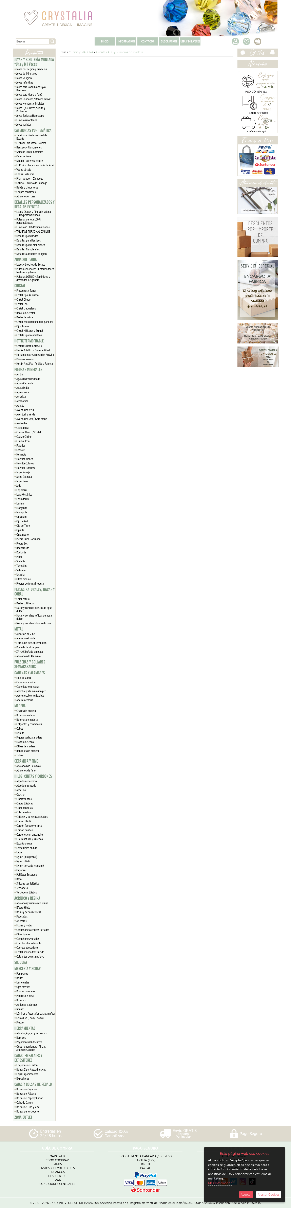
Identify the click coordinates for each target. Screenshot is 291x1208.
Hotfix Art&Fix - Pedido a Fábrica (34, 363)
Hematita (21, 454)
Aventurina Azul (25, 410)
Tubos (19, 755)
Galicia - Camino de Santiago (31, 183)
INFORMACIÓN (126, 41)
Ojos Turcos (22, 326)
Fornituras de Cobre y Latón (31, 643)
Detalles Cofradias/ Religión (31, 254)
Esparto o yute (24, 843)
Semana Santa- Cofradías (29, 152)
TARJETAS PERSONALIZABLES (33, 231)
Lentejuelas (22, 982)
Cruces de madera (26, 711)
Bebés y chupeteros (27, 187)
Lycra (19, 852)
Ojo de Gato (22, 521)
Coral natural (23, 599)
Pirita (19, 557)
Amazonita (22, 401)
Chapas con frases (26, 192)
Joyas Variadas (23, 124)
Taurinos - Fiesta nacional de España (31, 136)
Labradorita (22, 499)
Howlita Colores (25, 463)
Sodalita (20, 561)
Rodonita (21, 552)
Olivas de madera (25, 746)
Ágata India (22, 388)
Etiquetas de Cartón (27, 1065)
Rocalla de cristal (25, 313)
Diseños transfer (25, 359)
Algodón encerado (26, 781)
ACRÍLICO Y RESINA (27, 898)
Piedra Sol (21, 543)
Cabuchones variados (27, 939)
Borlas (19, 978)
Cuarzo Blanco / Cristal (28, 432)
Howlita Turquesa (25, 468)
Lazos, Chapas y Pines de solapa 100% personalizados (33, 213)
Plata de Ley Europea (27, 647)
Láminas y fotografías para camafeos (35, 1013)
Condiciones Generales (57, 1183)
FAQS (57, 1179)
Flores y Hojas (24, 925)
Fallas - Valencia (25, 174)
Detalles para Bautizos (28, 240)
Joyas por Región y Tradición (31, 69)
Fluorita (20, 445)
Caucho (20, 794)
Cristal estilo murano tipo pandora (34, 322)
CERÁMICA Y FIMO (26, 761)
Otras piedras (23, 579)
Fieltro (20, 1022)
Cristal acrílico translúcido (30, 952)
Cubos (19, 728)
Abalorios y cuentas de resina (32, 903)
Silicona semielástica (27, 883)
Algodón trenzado (26, 785)
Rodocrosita (22, 548)
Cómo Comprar (57, 1159)
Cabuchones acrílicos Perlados (32, 930)
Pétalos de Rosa (25, 996)
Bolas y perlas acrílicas (28, 912)
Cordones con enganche (29, 834)
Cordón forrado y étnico (29, 825)
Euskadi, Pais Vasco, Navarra (31, 143)
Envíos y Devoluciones (57, 1167)
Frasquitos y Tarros (26, 290)
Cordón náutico (24, 830)
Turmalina (21, 566)
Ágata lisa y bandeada (28, 379)
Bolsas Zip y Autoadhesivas (31, 1069)
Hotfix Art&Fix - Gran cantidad (33, 350)
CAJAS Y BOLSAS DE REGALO (33, 1084)
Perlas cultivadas (25, 603)
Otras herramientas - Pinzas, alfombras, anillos (31, 1048)
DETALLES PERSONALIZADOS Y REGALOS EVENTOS (34, 204)
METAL (18, 629)
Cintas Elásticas (24, 803)
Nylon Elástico (24, 861)
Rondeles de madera (27, 751)
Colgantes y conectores (29, 724)
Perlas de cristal (25, 317)
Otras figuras (23, 934)
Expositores (22, 1078)
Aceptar (246, 1194)
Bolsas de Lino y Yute (28, 1107)
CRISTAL (19, 286)
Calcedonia (22, 428)
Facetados (21, 916)
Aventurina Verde (25, 414)
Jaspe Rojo (22, 481)
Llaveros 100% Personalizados (33, 227)
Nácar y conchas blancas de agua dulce (34, 609)
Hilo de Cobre (24, 678)
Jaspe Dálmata (24, 477)
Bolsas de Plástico (26, 1093)
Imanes (20, 1009)
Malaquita (21, 512)
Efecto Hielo (23, 907)
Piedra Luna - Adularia (28, 539)
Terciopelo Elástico (26, 892)
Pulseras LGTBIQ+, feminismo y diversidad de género (33, 278)
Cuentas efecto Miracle (28, 943)
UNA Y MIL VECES (190, 41)
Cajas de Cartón (24, 1102)
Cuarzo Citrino (24, 436)
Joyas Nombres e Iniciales (30, 103)
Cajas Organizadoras (27, 1074)
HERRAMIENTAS (25, 1028)
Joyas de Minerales (26, 73)
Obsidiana (21, 517)
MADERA (20, 706)
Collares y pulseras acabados (31, 817)
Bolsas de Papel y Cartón (29, 1098)
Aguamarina (22, 392)
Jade (18, 485)
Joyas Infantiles (24, 82)
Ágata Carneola (24, 383)
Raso (19, 879)
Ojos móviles (23, 987)
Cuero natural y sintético (29, 839)
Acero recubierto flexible (30, 695)
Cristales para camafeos (29, 335)
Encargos (57, 1171)
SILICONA (20, 962)
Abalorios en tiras (25, 196)
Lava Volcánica (24, 494)
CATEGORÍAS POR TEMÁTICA (33, 130)
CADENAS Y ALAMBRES (29, 673)
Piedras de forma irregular (30, 583)
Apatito (20, 405)
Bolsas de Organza (26, 1089)
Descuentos (57, 1175)
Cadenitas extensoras (27, 687)
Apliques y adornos (26, 1004)
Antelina (21, 790)
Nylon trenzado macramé (30, 866)
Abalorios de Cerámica (28, 766)
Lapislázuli (22, 490)
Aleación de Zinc (25, 634)
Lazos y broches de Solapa (30, 264)
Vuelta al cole (23, 169)
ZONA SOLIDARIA (25, 259)
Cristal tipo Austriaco (27, 295)
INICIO (105, 41)
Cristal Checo (23, 299)
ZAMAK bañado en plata (29, 652)
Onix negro (22, 534)
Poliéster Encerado (26, 874)
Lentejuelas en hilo (26, 848)
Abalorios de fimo (26, 770)
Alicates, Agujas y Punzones (31, 1033)
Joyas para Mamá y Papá (29, 94)
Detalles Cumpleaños (28, 249)
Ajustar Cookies (268, 1194)
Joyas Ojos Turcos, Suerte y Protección (30, 109)
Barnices (21, 1037)
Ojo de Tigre (23, 525)
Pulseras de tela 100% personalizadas (28, 221)
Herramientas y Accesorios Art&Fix (35, 355)
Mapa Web (57, 1155)
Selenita (20, 570)
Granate (20, 450)
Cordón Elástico (24, 821)
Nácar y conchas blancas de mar (33, 623)
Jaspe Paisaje (23, 472)
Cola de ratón (23, 812)
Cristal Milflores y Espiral (29, 330)
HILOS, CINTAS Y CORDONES (33, 776)
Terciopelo (22, 888)
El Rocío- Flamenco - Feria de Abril (35, 165)
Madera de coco (25, 742)
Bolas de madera (25, 715)
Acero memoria (24, 700)
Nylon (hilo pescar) (26, 857)
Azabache (21, 423)
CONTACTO (147, 41)
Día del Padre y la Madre (29, 161)
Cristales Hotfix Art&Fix (29, 346)
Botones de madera (27, 719)
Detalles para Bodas (27, 236)
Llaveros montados (26, 120)
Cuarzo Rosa (23, 441)
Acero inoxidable (25, 638)
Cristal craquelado (26, 308)
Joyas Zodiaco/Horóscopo (30, 115)
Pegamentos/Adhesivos (29, 1042)
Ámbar (19, 374)
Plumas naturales (25, 991)
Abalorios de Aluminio (28, 656)
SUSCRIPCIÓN (169, 41)
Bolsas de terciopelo (27, 1111)
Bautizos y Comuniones (29, 147)
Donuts (20, 733)
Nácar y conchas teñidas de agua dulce (34, 617)
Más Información (220, 1183)
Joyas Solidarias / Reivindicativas (33, 99)
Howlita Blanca (24, 459)
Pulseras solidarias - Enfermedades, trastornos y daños (35, 270)
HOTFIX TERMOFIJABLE (29, 341)
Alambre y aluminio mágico (31, 691)
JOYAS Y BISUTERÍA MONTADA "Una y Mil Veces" (34, 62)
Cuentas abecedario (27, 947)
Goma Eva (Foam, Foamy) (30, 1018)
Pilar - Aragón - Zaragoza (29, 178)
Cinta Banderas (24, 808)
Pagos (57, 1163)
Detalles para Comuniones (30, 245)
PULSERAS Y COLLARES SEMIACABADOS (29, 664)
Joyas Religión (24, 78)
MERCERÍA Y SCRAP (27, 968)
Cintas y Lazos (24, 799)
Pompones (22, 973)
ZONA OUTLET (23, 1117)
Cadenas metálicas (26, 682)
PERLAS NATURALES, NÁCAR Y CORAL (34, 591)
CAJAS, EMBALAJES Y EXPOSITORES (28, 1058)
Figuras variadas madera (29, 737)
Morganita (21, 508)
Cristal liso (21, 304)
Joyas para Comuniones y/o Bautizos (31, 88)
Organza (20, 870)
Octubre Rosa (23, 156)
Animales (21, 921)
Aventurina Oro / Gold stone (31, 419)
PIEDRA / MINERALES (28, 369)
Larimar (20, 503)
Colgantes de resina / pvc (30, 956)
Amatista (21, 396)
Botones (20, 1000)
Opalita (20, 530)
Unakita (20, 574)
